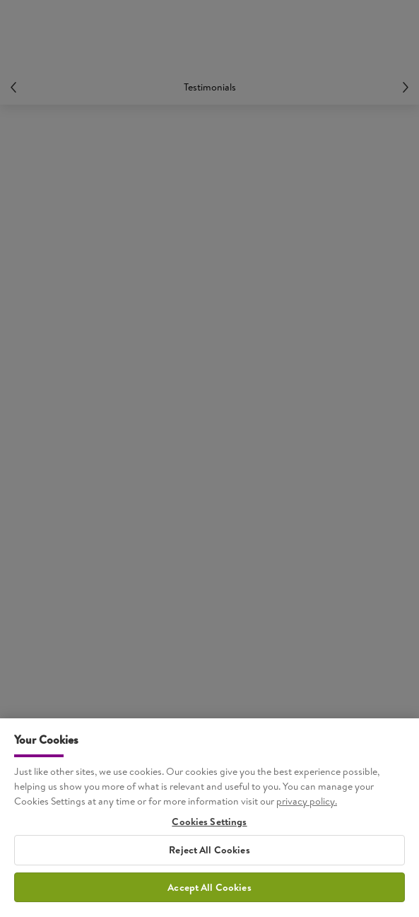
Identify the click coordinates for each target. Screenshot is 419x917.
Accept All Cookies (209, 891)
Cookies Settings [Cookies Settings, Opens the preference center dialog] (209, 826)
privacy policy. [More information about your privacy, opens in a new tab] (306, 805)
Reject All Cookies (209, 854)
